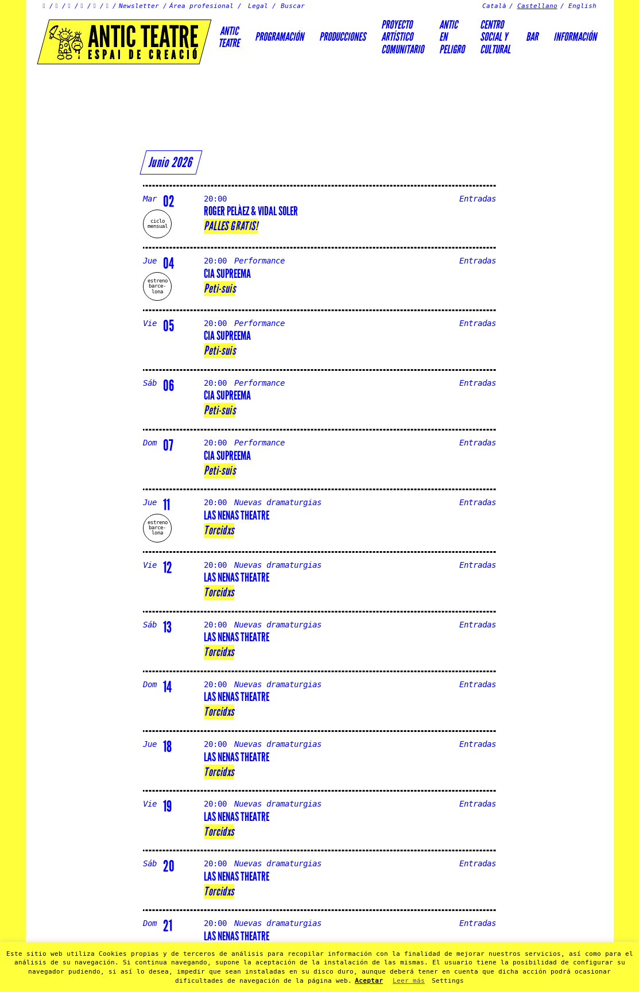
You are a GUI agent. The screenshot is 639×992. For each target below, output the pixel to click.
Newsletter (139, 6)
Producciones (342, 37)
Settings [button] (448, 981)
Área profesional (201, 6)
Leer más (409, 981)
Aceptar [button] (369, 981)
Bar (532, 37)
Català (494, 6)
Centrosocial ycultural (495, 37)
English (582, 6)
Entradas (477, 199)
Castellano (537, 6)
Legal (258, 6)
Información (575, 37)
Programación (279, 37)
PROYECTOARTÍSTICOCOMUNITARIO (402, 37)
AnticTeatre (228, 37)
